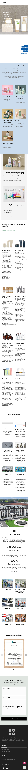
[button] (26, 654)
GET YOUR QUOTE (10, 26)
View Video (14, 513)
